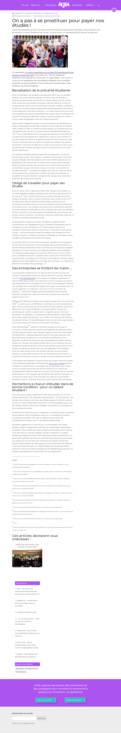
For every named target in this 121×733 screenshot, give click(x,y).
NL (114, 10)
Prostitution (21, 673)
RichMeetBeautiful (27, 278)
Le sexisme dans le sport (27, 612)
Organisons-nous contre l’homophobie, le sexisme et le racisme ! (27, 633)
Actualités (77, 5)
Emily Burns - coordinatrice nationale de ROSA (41, 16)
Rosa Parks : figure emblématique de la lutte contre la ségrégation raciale (26, 645)
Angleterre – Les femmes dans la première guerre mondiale (26, 603)
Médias (89, 5)
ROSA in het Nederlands (23, 725)
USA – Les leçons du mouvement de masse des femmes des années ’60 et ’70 (27, 591)
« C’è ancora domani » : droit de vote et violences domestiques (27, 621)
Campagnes (51, 5)
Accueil (25, 5)
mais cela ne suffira (56, 363)
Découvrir (36, 5)
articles (55, 13)
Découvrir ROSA (44, 701)
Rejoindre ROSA (74, 701)
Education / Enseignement (27, 669)
